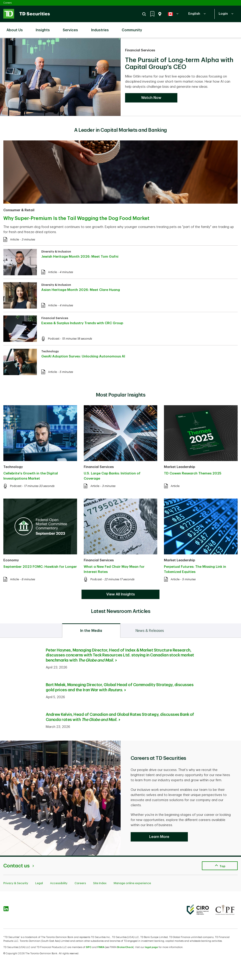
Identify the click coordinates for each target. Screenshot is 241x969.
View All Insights (120, 594)
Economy (11, 560)
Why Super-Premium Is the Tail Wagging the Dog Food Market (76, 218)
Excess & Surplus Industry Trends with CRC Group (82, 323)
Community (134, 27)
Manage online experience (132, 883)
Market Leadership (179, 467)
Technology (50, 351)
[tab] (91, 630)
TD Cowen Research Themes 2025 (192, 473)
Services (72, 27)
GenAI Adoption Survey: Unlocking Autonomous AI (83, 356)
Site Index (100, 883)
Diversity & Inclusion (56, 251)
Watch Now (151, 98)
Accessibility (58, 883)
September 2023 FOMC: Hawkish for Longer (40, 566)
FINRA (101, 947)
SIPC (88, 947)
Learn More (159, 837)
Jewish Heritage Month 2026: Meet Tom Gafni (79, 256)
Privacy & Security (15, 883)
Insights (45, 27)
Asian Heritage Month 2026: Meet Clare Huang (80, 290)
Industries (102, 27)
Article (14, 239)
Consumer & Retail (18, 210)
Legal (39, 883)
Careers (7, 3)
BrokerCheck (125, 947)
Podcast (53, 338)
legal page (151, 947)
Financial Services (140, 50)
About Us (17, 27)
